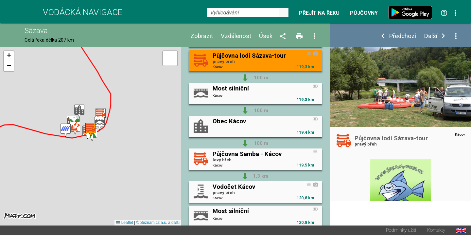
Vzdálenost (236, 36)
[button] (66, 130)
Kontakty (436, 230)
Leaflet (124, 223)
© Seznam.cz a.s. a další (158, 223)
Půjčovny (364, 13)
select (283, 12)
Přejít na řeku (319, 13)
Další (430, 36)
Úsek (265, 36)
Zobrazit (201, 36)
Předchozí (402, 36)
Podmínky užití (401, 230)
